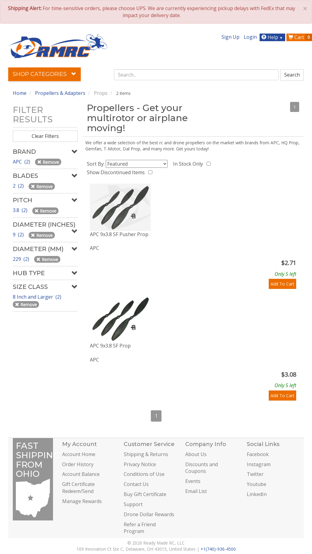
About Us (196, 454)
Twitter (255, 474)
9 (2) (19, 234)
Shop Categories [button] (44, 74)
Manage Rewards (82, 501)
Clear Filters (45, 136)
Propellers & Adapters (60, 93)
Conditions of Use (144, 474)
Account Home (78, 454)
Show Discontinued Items (117, 172)
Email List (196, 491)
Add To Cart (282, 284)
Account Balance (81, 474)
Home (20, 93)
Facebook (258, 454)
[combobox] (196, 74)
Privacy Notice (140, 464)
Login (250, 37)
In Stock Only (189, 163)
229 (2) (21, 259)
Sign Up (230, 37)
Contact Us (136, 484)
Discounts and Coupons (201, 468)
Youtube (256, 484)
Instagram (259, 464)
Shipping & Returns (146, 454)
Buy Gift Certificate (145, 494)
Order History (78, 464)
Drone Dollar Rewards (149, 514)
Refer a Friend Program (140, 528)
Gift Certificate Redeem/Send (78, 488)
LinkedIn (257, 494)
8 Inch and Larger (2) (37, 296)
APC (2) (22, 161)
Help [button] (272, 37)
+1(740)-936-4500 (218, 549)
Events (192, 481)
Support (133, 504)
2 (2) (19, 185)
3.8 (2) (21, 210)
